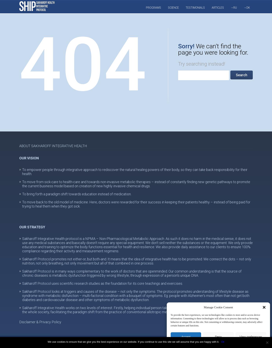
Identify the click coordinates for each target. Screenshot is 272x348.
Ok (222, 341)
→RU (234, 7)
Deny (218, 336)
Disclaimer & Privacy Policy (40, 322)
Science (173, 7)
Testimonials (195, 7)
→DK (247, 7)
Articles (218, 7)
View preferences (251, 336)
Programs (153, 7)
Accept (185, 336)
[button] (264, 307)
